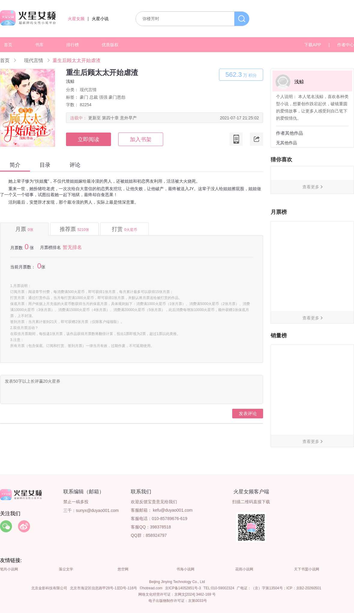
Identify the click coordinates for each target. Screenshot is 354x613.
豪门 (84, 97)
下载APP (312, 44)
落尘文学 (66, 569)
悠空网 (123, 569)
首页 (8, 44)
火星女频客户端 (251, 492)
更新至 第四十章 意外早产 (112, 117)
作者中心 (345, 44)
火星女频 (76, 18)
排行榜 (72, 44)
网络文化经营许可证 (154, 594)
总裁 (93, 97)
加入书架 (141, 139)
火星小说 (100, 18)
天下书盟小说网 (306, 569)
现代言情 (33, 60)
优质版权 (110, 44)
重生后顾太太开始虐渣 (76, 60)
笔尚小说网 (9, 569)
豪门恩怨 (117, 97)
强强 (103, 97)
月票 (24, 229)
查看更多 (310, 186)
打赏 (124, 229)
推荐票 (74, 229)
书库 (39, 44)
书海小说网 (185, 569)
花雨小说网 (244, 569)
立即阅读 (88, 139)
